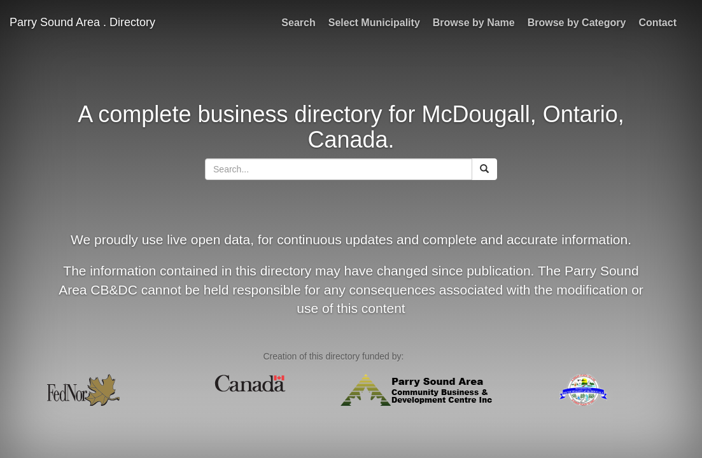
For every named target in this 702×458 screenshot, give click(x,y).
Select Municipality (374, 22)
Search (298, 22)
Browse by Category (577, 22)
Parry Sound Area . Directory (82, 22)
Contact (657, 22)
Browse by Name (474, 22)
